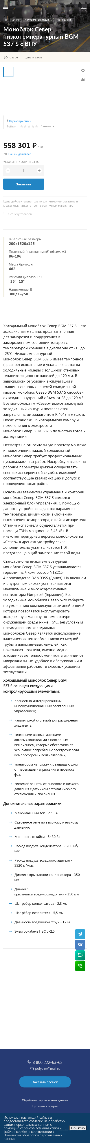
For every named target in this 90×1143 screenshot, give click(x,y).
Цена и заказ (33, 57)
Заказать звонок (45, 1082)
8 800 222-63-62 (47, 1062)
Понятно (78, 1128)
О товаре (12, 57)
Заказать (23, 184)
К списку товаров (20, 214)
